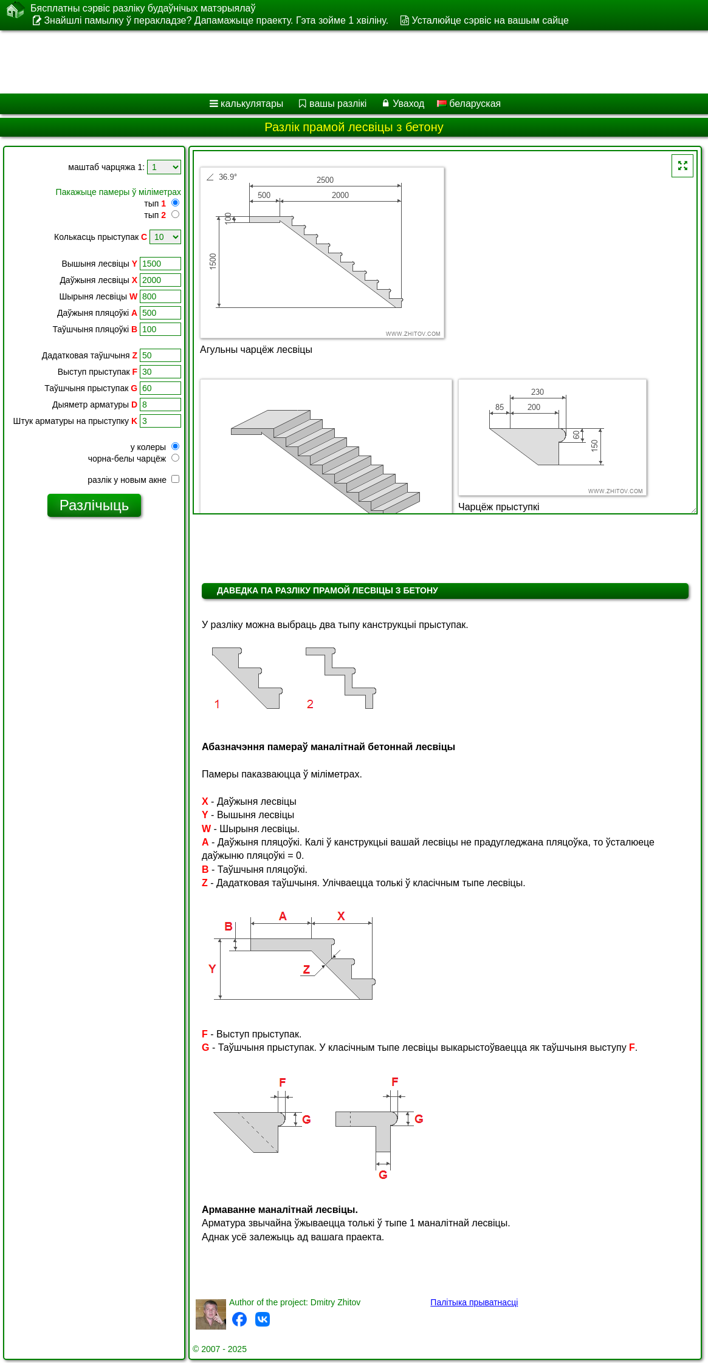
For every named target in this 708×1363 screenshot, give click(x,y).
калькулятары (252, 103)
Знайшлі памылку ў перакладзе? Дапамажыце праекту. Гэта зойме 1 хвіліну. (216, 20)
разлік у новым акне (133, 480)
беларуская (469, 103)
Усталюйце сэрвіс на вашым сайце (490, 20)
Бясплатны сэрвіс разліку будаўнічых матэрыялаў (142, 8)
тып (155, 203)
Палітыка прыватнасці (474, 1302)
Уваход (408, 103)
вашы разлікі (337, 103)
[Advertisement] (340, 62)
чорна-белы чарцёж (133, 458)
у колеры (155, 447)
